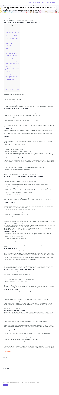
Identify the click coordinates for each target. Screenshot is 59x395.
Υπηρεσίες (34, 2)
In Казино (7, 30)
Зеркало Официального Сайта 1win (11, 61)
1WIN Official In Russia (8, 10)
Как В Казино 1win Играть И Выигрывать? (12, 89)
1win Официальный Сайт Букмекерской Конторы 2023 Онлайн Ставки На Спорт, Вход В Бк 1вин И (25, 10)
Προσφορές (43, 2)
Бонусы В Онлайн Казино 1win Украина (12, 55)
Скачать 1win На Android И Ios (10, 41)
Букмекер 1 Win (8, 66)
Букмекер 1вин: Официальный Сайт (11, 53)
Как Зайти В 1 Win (8, 74)
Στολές (38, 2)
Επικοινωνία (52, 2)
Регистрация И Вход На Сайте (10, 50)
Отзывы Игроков (8, 40)
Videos (48, 2)
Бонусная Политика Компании (10, 81)
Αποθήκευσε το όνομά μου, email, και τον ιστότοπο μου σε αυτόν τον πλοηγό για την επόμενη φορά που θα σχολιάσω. (21, 382)
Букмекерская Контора (9, 43)
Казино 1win (8, 71)
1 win (48, 134)
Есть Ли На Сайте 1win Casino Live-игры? (12, 51)
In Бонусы (7, 87)
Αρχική (30, 2)
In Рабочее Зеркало (9, 45)
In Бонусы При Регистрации (10, 79)
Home (3, 10)
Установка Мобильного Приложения (11, 27)
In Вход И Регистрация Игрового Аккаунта (12, 38)
